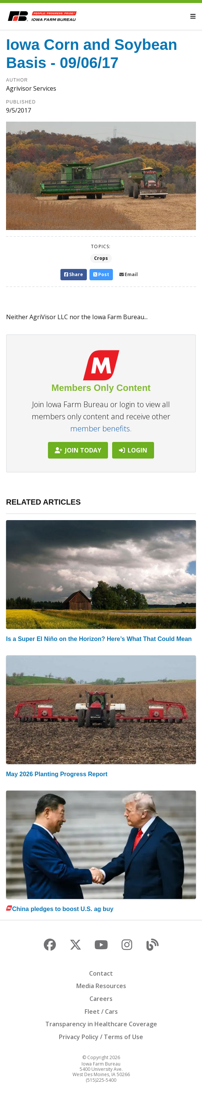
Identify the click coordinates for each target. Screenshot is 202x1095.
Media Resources (101, 986)
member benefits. (101, 428)
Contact (101, 973)
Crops (101, 258)
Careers (101, 999)
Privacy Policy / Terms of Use (101, 1037)
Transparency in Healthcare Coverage (101, 1024)
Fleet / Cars (101, 1011)
